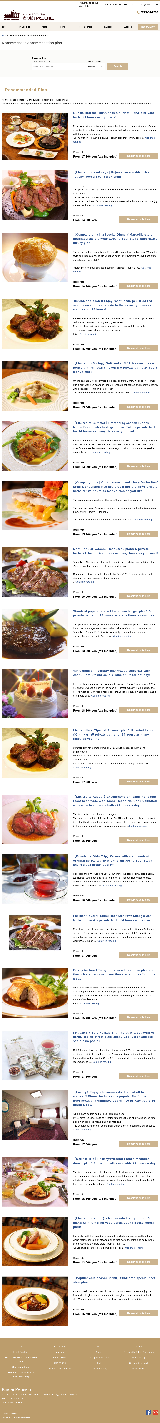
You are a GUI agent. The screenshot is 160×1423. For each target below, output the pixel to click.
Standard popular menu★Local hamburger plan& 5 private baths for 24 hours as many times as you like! (114, 613)
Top (21, 1346)
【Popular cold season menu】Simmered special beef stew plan (114, 1280)
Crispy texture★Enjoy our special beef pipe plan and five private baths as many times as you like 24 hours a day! (114, 974)
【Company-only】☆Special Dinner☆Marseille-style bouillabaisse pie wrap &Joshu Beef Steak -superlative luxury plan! (115, 239)
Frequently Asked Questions (138, 1352)
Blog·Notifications (99, 1357)
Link (99, 1363)
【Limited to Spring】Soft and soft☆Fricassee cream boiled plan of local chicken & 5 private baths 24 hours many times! (115, 367)
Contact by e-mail (138, 1363)
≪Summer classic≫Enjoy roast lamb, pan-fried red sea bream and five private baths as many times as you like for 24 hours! (112, 305)
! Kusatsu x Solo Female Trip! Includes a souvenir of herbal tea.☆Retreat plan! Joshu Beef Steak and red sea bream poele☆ (113, 1037)
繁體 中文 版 (60, 1363)
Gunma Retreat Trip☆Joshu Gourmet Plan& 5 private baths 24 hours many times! (113, 115)
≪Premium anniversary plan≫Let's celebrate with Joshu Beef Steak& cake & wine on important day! (111, 673)
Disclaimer (6, 1417)
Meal (99, 1346)
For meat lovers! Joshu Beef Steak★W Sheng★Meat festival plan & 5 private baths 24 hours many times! (113, 918)
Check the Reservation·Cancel (119, 4)
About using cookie (22, 1417)
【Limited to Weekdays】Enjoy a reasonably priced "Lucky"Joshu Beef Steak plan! (112, 174)
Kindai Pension (16, 1389)
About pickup (138, 1357)
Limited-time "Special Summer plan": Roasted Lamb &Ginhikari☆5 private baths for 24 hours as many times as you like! (113, 734)
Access (99, 1352)
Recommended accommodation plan (21, 1359)
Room (138, 1346)
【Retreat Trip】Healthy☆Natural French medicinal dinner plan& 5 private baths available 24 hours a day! (115, 1161)
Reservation (138, 1368)
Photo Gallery (60, 1357)
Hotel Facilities (21, 1352)
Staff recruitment (21, 1367)
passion (60, 1352)
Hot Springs (60, 1346)
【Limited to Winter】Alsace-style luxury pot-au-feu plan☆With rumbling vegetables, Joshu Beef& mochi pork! (113, 1223)
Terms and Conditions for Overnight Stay (21, 1374)
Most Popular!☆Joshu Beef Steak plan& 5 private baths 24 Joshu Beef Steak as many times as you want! (115, 551)
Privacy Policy (99, 1368)
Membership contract (60, 1368)
